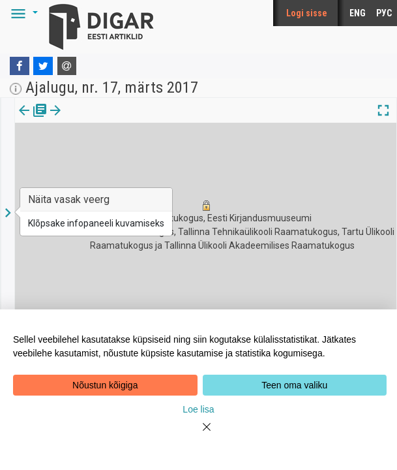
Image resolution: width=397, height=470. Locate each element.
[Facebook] (19, 66)
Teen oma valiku (294, 385)
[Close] (198, 434)
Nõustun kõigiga (105, 385)
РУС (384, 13)
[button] (22, 13)
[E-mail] (67, 66)
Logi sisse (306, 13)
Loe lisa (198, 409)
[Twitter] (43, 66)
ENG (357, 13)
